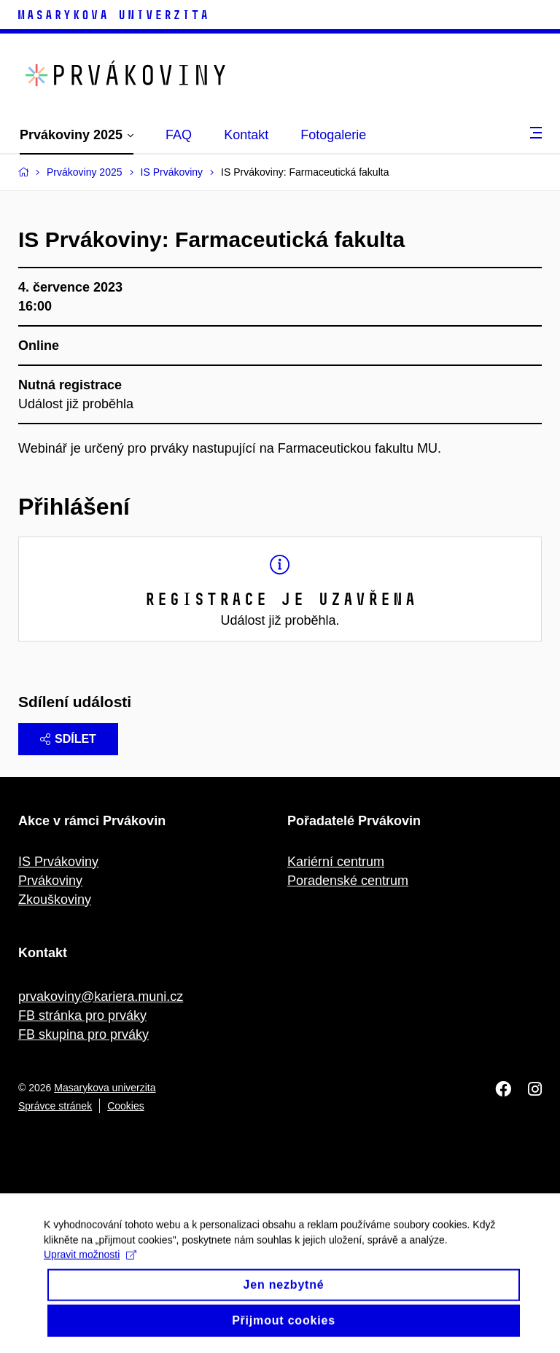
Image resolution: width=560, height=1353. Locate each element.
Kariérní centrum (335, 861)
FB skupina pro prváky (83, 1034)
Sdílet (68, 739)
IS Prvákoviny (58, 861)
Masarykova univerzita (104, 1087)
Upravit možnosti (90, 1264)
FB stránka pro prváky (82, 1015)
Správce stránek (55, 1106)
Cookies (125, 1106)
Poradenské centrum (347, 880)
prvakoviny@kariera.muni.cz (100, 996)
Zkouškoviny (54, 899)
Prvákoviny (50, 880)
